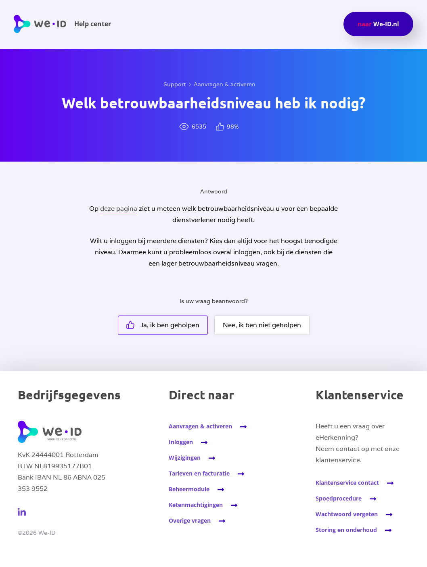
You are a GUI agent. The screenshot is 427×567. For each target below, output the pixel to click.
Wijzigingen (185, 457)
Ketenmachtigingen (196, 505)
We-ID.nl (378, 24)
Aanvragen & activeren (224, 84)
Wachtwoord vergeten (347, 514)
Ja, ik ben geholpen (162, 325)
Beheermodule (189, 489)
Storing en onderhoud (346, 530)
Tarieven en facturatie (199, 473)
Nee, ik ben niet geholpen (262, 325)
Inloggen (181, 442)
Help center (92, 23)
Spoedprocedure (339, 498)
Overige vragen (190, 520)
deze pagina (118, 208)
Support (174, 84)
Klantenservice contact (347, 482)
